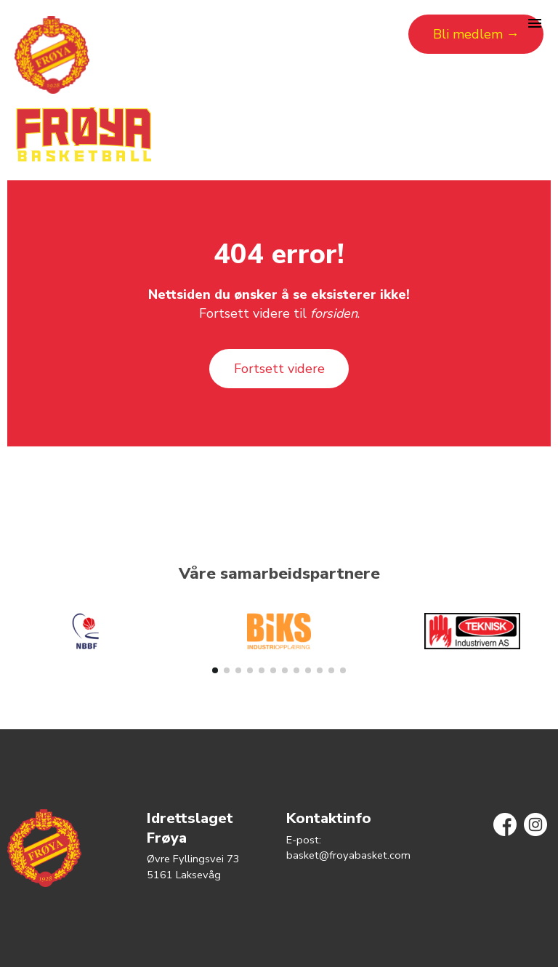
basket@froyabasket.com (348, 855)
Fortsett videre (279, 368)
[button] (215, 670)
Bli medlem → (476, 34)
